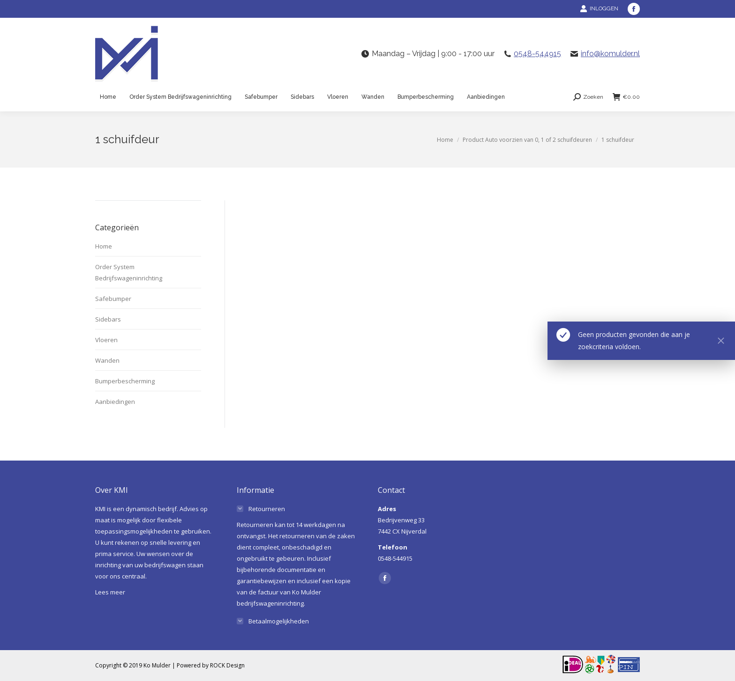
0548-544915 (537, 53)
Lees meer (110, 592)
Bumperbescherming (125, 381)
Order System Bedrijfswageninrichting (128, 272)
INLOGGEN (599, 8)
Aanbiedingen (115, 401)
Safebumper (113, 298)
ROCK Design (227, 665)
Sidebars (108, 319)
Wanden (107, 360)
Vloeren (106, 340)
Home (103, 246)
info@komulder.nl (610, 53)
